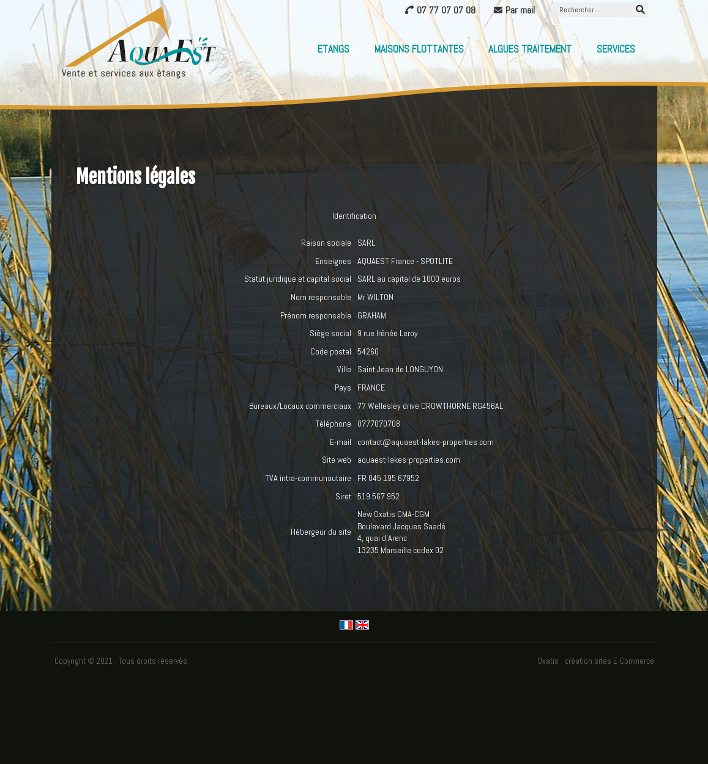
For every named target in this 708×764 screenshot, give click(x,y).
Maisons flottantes (419, 49)
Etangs (333, 49)
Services (616, 49)
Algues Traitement (530, 49)
